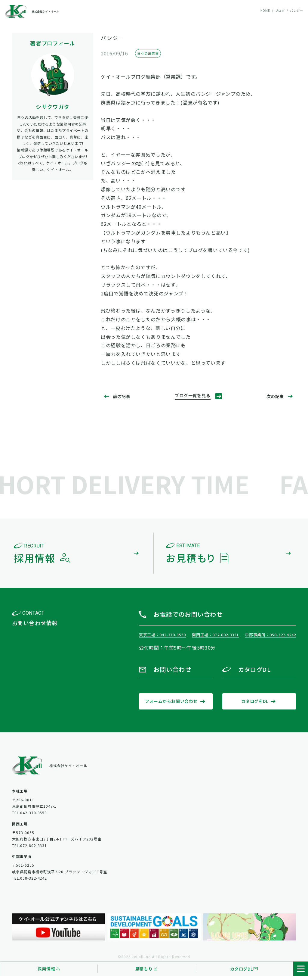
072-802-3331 (225, 635)
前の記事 (121, 396)
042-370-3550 (172, 635)
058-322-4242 (283, 635)
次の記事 (275, 396)
